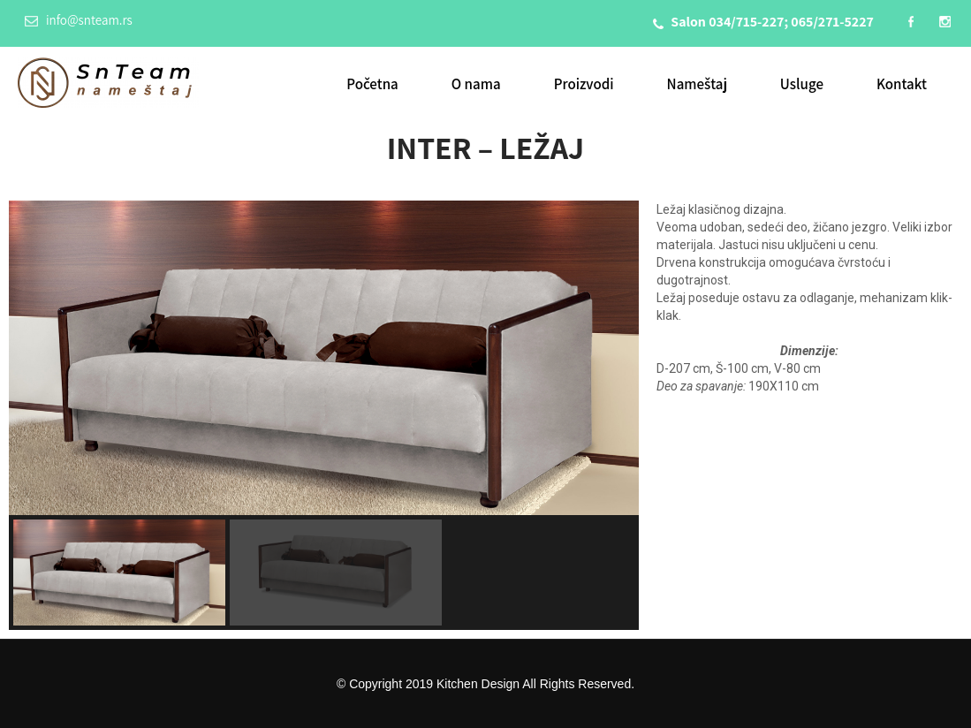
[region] (324, 415)
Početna (372, 84)
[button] (119, 572)
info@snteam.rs (79, 19)
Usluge (801, 84)
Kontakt (901, 84)
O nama (476, 84)
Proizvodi (584, 84)
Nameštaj (697, 84)
